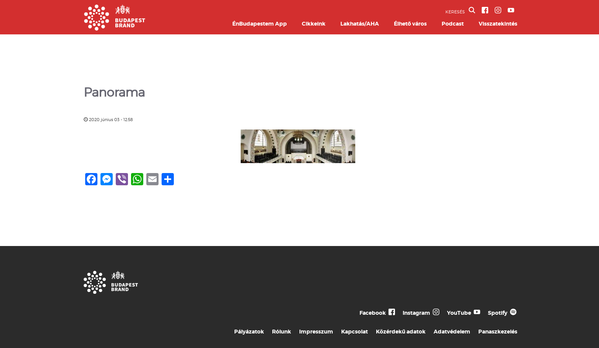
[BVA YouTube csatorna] (511, 10)
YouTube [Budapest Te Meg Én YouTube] (459, 312)
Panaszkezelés (497, 331)
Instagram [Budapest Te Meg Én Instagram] (416, 312)
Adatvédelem (452, 331)
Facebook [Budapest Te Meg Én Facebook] (372, 312)
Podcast (453, 23)
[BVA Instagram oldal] (498, 10)
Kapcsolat (354, 331)
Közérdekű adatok (401, 331)
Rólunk (281, 331)
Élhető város (410, 23)
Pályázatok (249, 331)
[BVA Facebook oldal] (485, 10)
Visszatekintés (498, 23)
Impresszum (316, 331)
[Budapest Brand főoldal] (114, 28)
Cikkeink (313, 23)
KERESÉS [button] (460, 11)
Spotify (497, 312)
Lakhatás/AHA (359, 23)
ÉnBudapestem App (259, 23)
